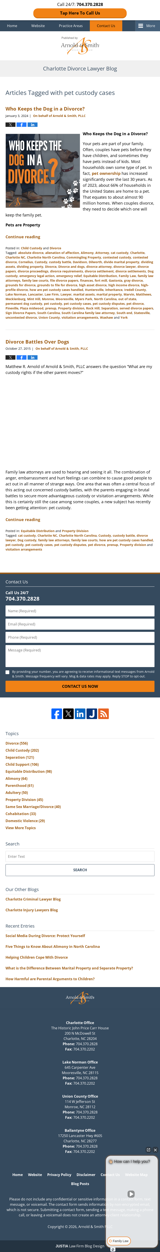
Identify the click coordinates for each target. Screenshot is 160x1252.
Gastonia (115, 280)
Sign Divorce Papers (21, 313)
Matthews (143, 294)
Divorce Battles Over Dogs (37, 341)
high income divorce (123, 285)
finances (86, 280)
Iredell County (135, 290)
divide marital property (121, 262)
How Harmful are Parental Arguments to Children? (50, 978)
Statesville (142, 313)
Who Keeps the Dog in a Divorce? (45, 108)
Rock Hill (93, 308)
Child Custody (31, 248)
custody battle (60, 262)
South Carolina (48, 313)
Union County (49, 317)
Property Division (75, 531)
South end (124, 313)
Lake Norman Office (80, 1062)
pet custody (53, 303)
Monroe (48, 299)
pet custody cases (77, 303)
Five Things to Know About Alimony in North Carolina (53, 946)
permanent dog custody (24, 303)
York (124, 317)
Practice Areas (71, 25)
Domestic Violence (25, 820)
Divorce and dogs (71, 266)
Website (38, 25)
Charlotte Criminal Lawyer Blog (33, 899)
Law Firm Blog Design (80, 1246)
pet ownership (106, 173)
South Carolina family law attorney (88, 313)
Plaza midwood (31, 308)
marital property (109, 294)
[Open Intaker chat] (112, 1250)
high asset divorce (93, 285)
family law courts (35, 280)
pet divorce (135, 303)
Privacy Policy (59, 1174)
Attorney (102, 253)
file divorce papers (64, 280)
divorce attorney (99, 266)
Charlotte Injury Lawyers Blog (32, 910)
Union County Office (80, 1096)
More (150, 25)
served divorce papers (136, 308)
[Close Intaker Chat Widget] (155, 1150)
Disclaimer (86, 1174)
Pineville (12, 308)
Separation (109, 308)
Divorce (55, 248)
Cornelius (26, 262)
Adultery (17, 792)
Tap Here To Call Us (80, 13)
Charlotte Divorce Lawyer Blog (80, 46)
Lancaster (35, 294)
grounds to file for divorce (57, 285)
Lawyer (66, 294)
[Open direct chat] (148, 1150)
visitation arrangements (80, 317)
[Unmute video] (132, 1194)
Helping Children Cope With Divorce (37, 957)
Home (12, 25)
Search (80, 869)
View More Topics (21, 827)
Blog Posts (80, 1183)
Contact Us (106, 25)
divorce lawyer (124, 266)
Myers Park (83, 299)
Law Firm (52, 294)
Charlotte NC (15, 257)
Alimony (87, 253)
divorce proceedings (33, 271)
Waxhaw (106, 317)
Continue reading (23, 236)
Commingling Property (83, 257)
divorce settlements (130, 271)
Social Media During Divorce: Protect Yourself (45, 935)
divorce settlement (99, 271)
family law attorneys (54, 540)
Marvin (129, 294)
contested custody (117, 257)
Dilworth (95, 262)
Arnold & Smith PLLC (95, 1226)
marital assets (84, 294)
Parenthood (20, 785)
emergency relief (69, 276)
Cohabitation (21, 813)
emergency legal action (37, 276)
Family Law (127, 276)
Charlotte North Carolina (46, 257)
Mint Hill (33, 299)
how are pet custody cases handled (56, 290)
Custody (41, 262)
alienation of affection (62, 253)
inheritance (113, 290)
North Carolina (105, 299)
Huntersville (94, 290)
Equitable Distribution (100, 276)
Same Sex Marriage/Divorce (33, 806)
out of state (127, 299)
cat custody (119, 253)
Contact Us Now (80, 686)
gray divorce (133, 280)
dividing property (30, 266)
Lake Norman (16, 294)
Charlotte (137, 253)
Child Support (22, 764)
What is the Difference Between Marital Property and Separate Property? (69, 968)
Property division (71, 308)
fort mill (101, 280)
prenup (50, 308)
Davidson (80, 262)
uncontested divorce (21, 317)
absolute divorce (30, 253)
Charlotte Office (80, 1022)
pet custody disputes (109, 303)
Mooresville (64, 299)
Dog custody (26, 540)
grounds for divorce (21, 285)
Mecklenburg (15, 299)
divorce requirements (66, 271)
